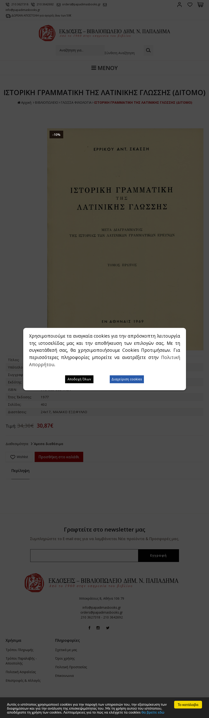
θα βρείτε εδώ (153, 712)
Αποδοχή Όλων (79, 379)
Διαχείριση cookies (127, 379)
